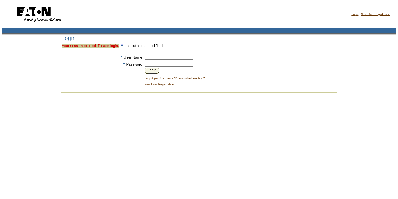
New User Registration (375, 14)
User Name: (133, 57)
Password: (134, 64)
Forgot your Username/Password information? (175, 78)
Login (354, 14)
